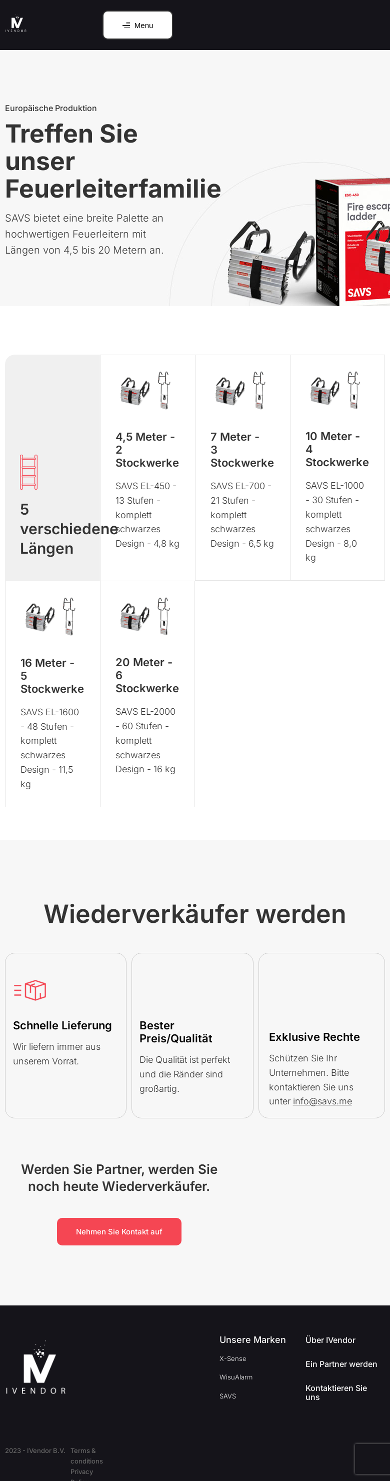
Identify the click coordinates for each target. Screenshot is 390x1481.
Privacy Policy (161, 1450)
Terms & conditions (100, 1450)
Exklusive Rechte (314, 1036)
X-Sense (233, 1358)
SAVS (228, 1396)
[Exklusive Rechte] (286, 999)
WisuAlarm (236, 1377)
